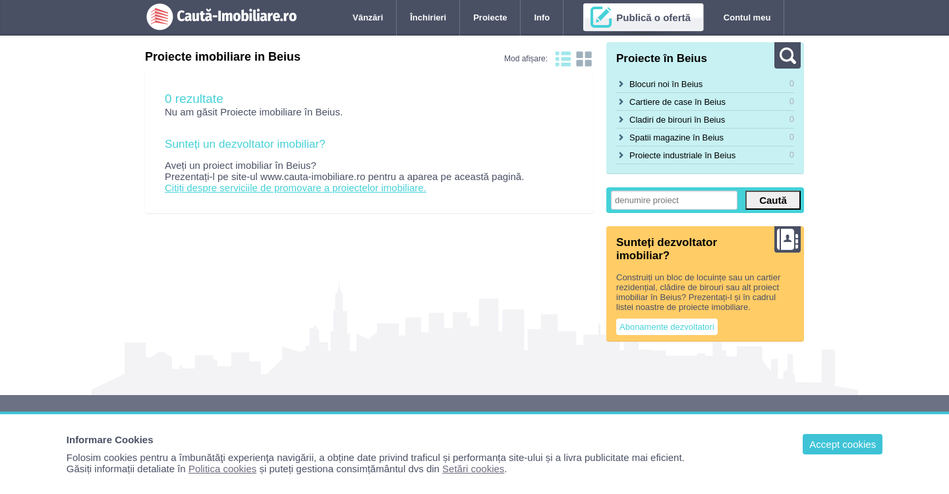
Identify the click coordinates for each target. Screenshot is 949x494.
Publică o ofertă (653, 17)
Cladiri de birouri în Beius (677, 120)
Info (542, 17)
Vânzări (368, 17)
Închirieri (428, 17)
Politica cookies (222, 468)
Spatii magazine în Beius (676, 137)
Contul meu (747, 17)
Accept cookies (842, 444)
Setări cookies (473, 468)
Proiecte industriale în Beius (682, 155)
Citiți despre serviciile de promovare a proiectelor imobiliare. (295, 187)
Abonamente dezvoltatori (666, 327)
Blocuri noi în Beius (666, 84)
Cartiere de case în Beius (677, 102)
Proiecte (490, 17)
